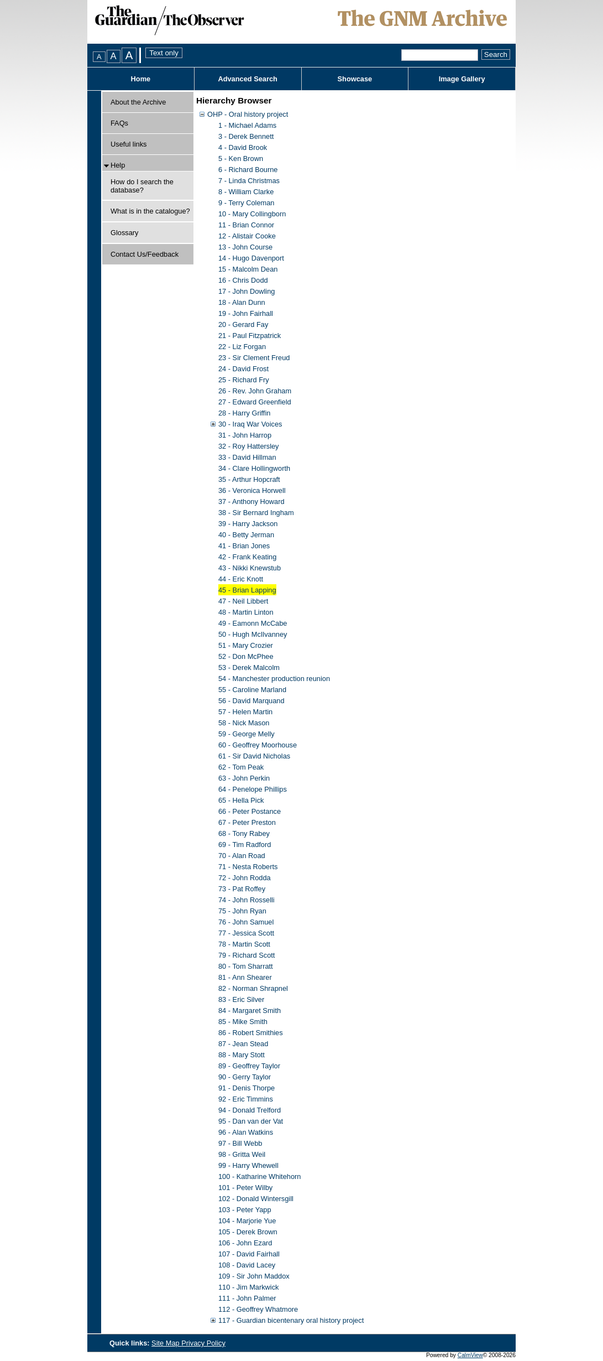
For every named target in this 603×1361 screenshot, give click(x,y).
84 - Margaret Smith (249, 1010)
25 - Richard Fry (243, 380)
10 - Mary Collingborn (252, 214)
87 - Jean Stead (243, 1044)
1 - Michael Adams (247, 125)
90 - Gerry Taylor (244, 1077)
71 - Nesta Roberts (247, 867)
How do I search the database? (142, 186)
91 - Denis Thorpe (246, 1088)
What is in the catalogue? (150, 211)
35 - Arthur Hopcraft (249, 479)
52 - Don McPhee (246, 656)
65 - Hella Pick (241, 800)
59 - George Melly (246, 734)
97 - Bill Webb (240, 1143)
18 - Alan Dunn (241, 302)
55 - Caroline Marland (252, 689)
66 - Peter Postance (249, 811)
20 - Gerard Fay (243, 324)
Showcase (355, 79)
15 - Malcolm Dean (247, 269)
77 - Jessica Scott (246, 933)
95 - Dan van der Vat (250, 1121)
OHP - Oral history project (247, 114)
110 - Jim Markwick (248, 1287)
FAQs (119, 123)
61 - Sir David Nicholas (254, 756)
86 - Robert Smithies (250, 1032)
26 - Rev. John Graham (254, 391)
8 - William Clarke (246, 192)
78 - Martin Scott (244, 944)
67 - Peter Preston (247, 822)
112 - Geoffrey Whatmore (258, 1309)
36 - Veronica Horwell (252, 490)
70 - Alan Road (241, 855)
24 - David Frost (243, 369)
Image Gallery (462, 79)
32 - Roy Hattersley (248, 446)
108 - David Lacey (246, 1265)
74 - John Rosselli (246, 900)
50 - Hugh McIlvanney (252, 634)
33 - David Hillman (247, 457)
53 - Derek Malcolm (249, 667)
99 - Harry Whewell (248, 1165)
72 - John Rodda (244, 878)
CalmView (470, 1355)
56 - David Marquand (251, 701)
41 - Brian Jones (244, 546)
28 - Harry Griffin (244, 413)
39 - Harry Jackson (247, 524)
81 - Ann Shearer (245, 977)
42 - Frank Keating (247, 557)
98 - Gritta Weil (241, 1154)
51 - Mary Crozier (245, 645)
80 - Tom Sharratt (245, 966)
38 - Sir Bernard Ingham (256, 512)
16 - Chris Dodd (243, 280)
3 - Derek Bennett (246, 136)
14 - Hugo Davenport (251, 258)
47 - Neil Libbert (243, 601)
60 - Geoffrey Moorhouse (257, 745)
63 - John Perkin (244, 778)
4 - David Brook (242, 147)
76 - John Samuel (246, 922)
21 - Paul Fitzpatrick (249, 335)
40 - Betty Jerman (246, 535)
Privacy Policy (203, 1343)
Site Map (166, 1343)
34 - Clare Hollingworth (254, 468)
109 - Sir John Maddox (254, 1276)
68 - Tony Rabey (244, 833)
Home (141, 79)
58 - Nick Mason (243, 723)
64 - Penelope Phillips (252, 789)
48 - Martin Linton (246, 612)
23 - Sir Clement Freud (254, 358)
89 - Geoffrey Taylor (249, 1066)
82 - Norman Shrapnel (253, 988)
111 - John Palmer (247, 1298)
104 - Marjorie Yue (247, 1221)
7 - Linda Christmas (249, 180)
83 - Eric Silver (241, 999)
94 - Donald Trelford (249, 1110)
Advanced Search (247, 79)
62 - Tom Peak (241, 767)
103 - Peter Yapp (244, 1210)
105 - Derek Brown (247, 1232)
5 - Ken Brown (240, 158)
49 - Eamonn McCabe (252, 623)
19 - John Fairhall (245, 313)
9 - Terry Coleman (246, 203)
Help (118, 165)
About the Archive (138, 102)
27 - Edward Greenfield (254, 402)
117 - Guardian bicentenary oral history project (291, 1320)
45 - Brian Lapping (247, 590)
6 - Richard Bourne (247, 169)
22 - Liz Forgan (242, 346)
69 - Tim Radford (244, 844)
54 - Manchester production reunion (274, 678)
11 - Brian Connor (246, 225)
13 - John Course (245, 247)
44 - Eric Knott (240, 579)
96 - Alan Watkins (245, 1132)
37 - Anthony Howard (251, 501)
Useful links (128, 144)
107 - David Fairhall (249, 1254)
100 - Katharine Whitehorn (259, 1176)
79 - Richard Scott (246, 955)
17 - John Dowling (246, 291)
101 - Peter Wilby (245, 1187)
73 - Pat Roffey (241, 889)
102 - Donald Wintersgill (255, 1198)
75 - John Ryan (242, 911)
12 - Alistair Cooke (247, 236)
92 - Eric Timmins (245, 1099)
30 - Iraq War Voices (250, 424)
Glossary (125, 232)
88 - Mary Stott (241, 1055)
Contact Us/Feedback (145, 254)
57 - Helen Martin (245, 712)
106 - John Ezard (245, 1243)
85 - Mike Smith (243, 1021)
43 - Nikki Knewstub (249, 568)
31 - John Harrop (244, 435)
